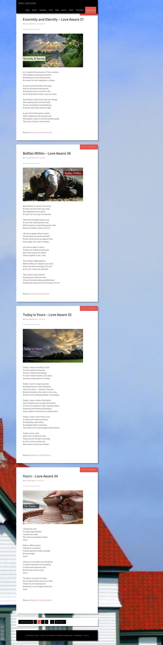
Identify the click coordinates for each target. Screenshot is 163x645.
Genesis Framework (65, 635)
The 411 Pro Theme (47, 635)
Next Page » (60, 622)
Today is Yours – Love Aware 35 (47, 314)
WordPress (78, 635)
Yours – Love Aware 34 (40, 476)
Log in (86, 635)
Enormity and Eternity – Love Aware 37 (53, 19)
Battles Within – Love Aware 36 (47, 153)
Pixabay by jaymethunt (40, 294)
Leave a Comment (89, 147)
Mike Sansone (27, 3)
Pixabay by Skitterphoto (40, 455)
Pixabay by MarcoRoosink (41, 132)
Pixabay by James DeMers (41, 600)
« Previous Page (26, 622)
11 (52, 622)
